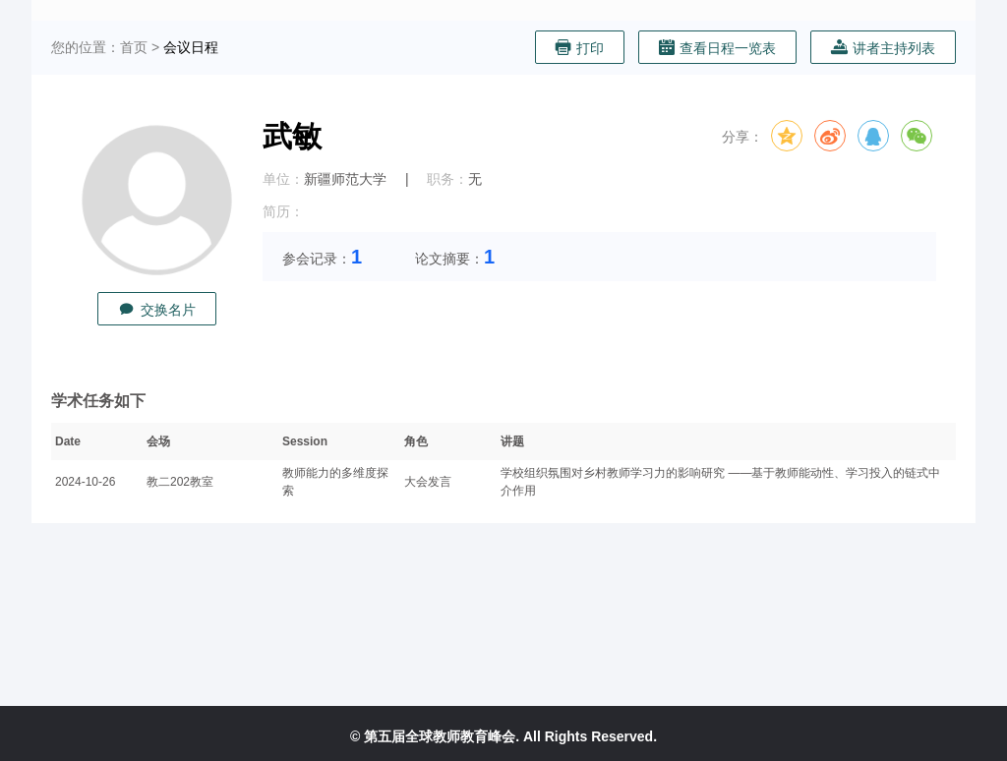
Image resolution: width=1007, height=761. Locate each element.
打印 (580, 47)
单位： (283, 179)
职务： (447, 179)
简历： (283, 211)
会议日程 (190, 47)
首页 (134, 47)
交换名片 (157, 309)
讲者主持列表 (883, 47)
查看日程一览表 (717, 47)
